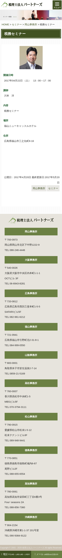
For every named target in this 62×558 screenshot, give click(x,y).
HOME (5, 24)
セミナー (17, 24)
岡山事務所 (31, 24)
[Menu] (57, 4)
